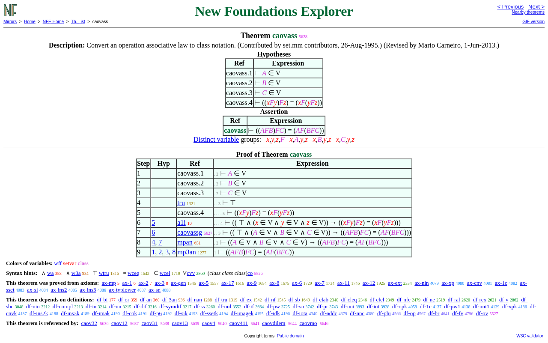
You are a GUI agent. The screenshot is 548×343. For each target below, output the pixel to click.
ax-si (32, 289)
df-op (410, 313)
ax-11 (343, 283)
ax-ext (395, 283)
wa (50, 273)
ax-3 (159, 283)
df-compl (63, 306)
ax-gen (178, 283)
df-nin (33, 306)
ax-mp (109, 283)
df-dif (140, 306)
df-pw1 (452, 306)
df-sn (298, 306)
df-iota (299, 313)
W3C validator (529, 336)
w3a (76, 273)
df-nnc (357, 313)
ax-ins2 (59, 289)
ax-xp (447, 283)
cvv (191, 273)
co (250, 273)
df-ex (246, 299)
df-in (91, 306)
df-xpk (509, 306)
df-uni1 (481, 306)
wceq (133, 273)
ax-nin (421, 283)
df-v (504, 299)
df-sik (181, 313)
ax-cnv (474, 283)
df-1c (425, 306)
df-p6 (156, 313)
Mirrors (10, 21)
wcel (165, 273)
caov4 (208, 323)
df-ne (429, 299)
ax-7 (320, 283)
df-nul (224, 306)
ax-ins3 (88, 289)
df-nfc (404, 299)
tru (181, 202)
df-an (146, 299)
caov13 (180, 323)
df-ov (482, 313)
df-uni (347, 306)
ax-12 (369, 283)
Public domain (290, 336)
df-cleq (349, 299)
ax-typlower (122, 289)
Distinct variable (216, 139)
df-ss (199, 306)
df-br (433, 313)
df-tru (220, 299)
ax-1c (501, 283)
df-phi (384, 313)
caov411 (238, 323)
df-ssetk (209, 313)
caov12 (119, 323)
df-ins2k (39, 313)
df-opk (399, 306)
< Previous (510, 6)
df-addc (328, 313)
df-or (123, 299)
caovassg (189, 232)
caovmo (308, 323)
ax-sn (155, 289)
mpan (185, 242)
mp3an (186, 252)
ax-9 (251, 283)
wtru (104, 273)
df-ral (454, 299)
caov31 (150, 323)
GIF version (533, 21)
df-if (249, 306)
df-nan (195, 299)
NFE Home (53, 21)
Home (30, 21)
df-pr (322, 306)
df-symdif (170, 306)
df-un (115, 306)
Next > (536, 6)
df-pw (273, 306)
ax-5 (203, 283)
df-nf (270, 299)
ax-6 (297, 283)
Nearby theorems (528, 12)
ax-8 (274, 283)
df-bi (102, 299)
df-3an (169, 299)
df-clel (376, 299)
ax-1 (127, 283)
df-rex (479, 299)
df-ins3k (70, 313)
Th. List (78, 21)
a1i (181, 222)
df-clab (320, 299)
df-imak (101, 313)
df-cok (129, 313)
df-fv (457, 313)
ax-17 (227, 283)
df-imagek (242, 313)
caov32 (89, 323)
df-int (373, 306)
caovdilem (273, 323)
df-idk (273, 313)
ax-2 (143, 283)
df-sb (294, 299)
